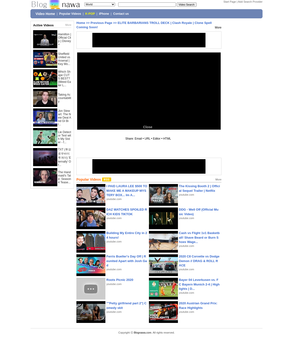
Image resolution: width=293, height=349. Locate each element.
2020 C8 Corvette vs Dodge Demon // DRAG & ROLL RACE (199, 261)
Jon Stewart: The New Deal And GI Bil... (64, 117)
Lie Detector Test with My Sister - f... (64, 137)
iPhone (104, 13)
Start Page (229, 1)
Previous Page (101, 23)
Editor (156, 138)
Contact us (121, 13)
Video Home (45, 14)
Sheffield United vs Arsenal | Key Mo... (64, 59)
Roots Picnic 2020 (119, 280)
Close (147, 127)
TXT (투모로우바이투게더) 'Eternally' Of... (64, 157)
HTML (167, 138)
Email (138, 138)
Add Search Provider (250, 1)
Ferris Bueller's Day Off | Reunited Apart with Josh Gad (126, 261)
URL (147, 138)
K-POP (90, 13)
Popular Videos (70, 13)
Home (80, 23)
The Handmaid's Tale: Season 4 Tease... (64, 177)
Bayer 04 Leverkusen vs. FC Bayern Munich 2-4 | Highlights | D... (199, 284)
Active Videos (43, 25)
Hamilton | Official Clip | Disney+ (64, 39)
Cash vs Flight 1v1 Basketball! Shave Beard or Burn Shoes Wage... (199, 237)
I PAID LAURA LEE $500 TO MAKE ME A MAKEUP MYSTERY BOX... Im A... (126, 190)
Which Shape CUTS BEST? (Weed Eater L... (64, 78)
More (68, 24)
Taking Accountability (64, 98)
